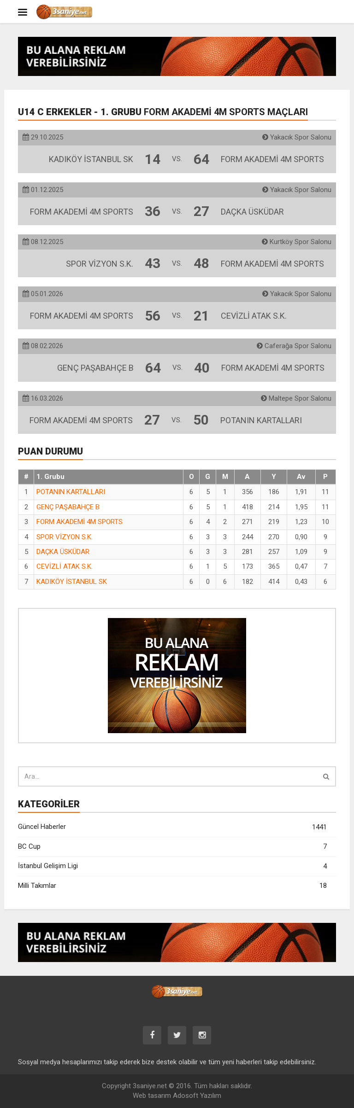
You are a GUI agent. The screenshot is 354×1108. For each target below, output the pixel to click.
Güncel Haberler (172, 827)
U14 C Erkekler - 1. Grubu (163, 111)
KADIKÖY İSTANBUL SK (71, 581)
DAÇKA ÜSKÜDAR (62, 552)
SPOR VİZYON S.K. (64, 537)
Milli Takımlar (172, 886)
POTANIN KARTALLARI (70, 492)
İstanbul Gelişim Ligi (172, 866)
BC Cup (172, 846)
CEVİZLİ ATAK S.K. (64, 566)
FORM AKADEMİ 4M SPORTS (79, 522)
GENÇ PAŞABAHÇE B (68, 507)
